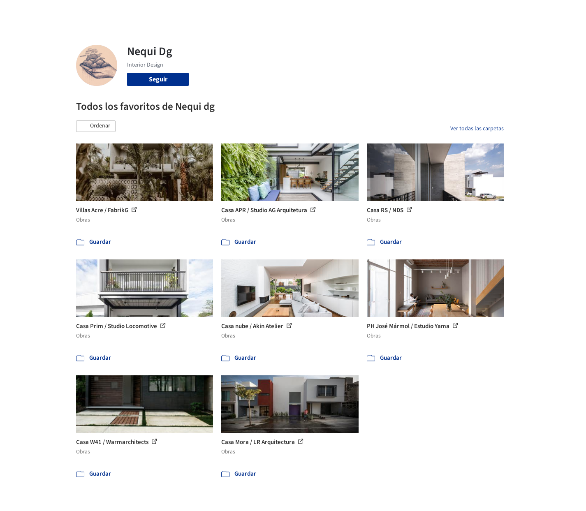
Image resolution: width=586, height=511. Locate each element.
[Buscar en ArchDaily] (161, 11)
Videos (400, 11)
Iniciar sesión (444, 11)
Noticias (372, 11)
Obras (258, 11)
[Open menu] (540, 11)
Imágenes (287, 11)
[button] (96, 126)
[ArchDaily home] (46, 11)
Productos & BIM (331, 11)
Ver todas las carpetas (477, 129)
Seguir (158, 79)
